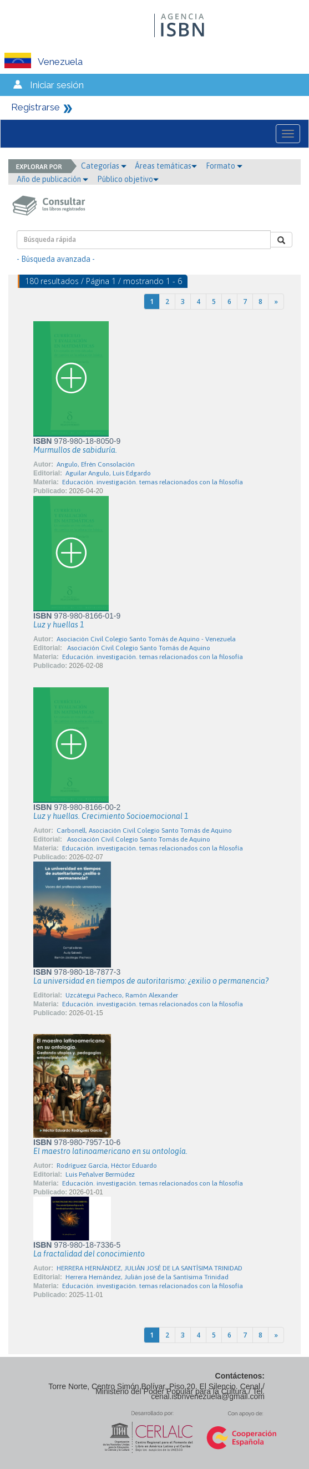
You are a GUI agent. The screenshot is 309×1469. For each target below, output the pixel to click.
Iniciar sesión (57, 84)
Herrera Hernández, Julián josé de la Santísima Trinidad (147, 1277)
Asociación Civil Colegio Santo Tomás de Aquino (137, 648)
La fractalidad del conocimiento (89, 1253)
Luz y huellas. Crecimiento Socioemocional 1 (110, 816)
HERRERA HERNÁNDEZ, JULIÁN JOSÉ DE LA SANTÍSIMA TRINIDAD (149, 1268)
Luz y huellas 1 (58, 624)
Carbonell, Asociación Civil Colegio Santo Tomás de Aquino (144, 830)
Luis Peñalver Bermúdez (100, 1174)
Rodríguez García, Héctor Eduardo (107, 1165)
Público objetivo (128, 179)
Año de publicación (52, 179)
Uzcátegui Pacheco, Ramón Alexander (121, 995)
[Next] (276, 301)
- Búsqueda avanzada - (56, 259)
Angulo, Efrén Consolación (96, 464)
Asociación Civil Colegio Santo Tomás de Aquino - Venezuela (146, 639)
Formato (224, 165)
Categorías (103, 165)
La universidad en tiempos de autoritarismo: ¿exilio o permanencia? (151, 980)
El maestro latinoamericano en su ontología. (110, 1151)
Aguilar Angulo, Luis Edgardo (108, 473)
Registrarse (35, 107)
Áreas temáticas (166, 165)
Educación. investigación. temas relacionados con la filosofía (152, 482)
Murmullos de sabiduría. (75, 449)
